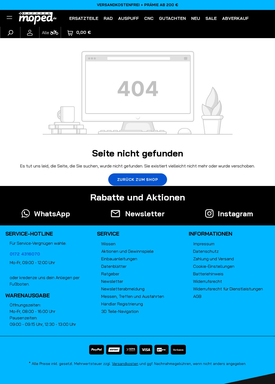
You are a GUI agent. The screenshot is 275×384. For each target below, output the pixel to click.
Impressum (204, 243)
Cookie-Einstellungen (213, 266)
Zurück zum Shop (137, 179)
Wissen (108, 243)
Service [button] (108, 233)
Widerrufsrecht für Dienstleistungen (228, 288)
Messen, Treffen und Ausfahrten (132, 296)
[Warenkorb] (79, 32)
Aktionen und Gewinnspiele (127, 251)
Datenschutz (206, 251)
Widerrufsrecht (207, 281)
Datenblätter (113, 266)
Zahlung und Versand (213, 258)
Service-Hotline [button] (29, 233)
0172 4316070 (25, 254)
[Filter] (9, 18)
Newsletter (112, 281)
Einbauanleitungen (119, 258)
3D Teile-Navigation (120, 311)
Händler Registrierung (122, 303)
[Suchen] (10, 32)
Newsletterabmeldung (122, 288)
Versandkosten (125, 363)
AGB (197, 296)
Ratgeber (110, 273)
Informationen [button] (210, 233)
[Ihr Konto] (29, 32)
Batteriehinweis (208, 273)
